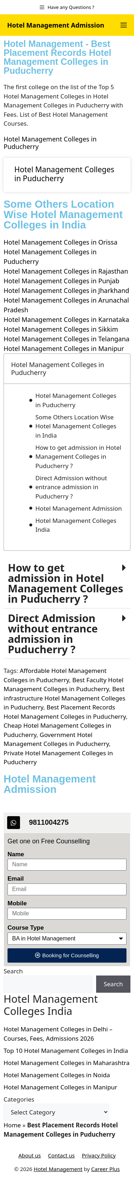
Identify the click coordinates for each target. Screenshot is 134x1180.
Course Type (26, 927)
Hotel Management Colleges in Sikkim (61, 329)
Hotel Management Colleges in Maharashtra (67, 1063)
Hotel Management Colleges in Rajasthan (66, 271)
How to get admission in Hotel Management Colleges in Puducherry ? (78, 456)
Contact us (61, 1155)
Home (12, 1125)
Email (16, 878)
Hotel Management (58, 1168)
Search (13, 971)
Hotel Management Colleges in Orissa (61, 242)
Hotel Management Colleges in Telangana (66, 338)
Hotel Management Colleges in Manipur (64, 348)
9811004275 (49, 822)
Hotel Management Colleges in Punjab (61, 280)
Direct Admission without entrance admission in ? (53, 633)
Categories (19, 1099)
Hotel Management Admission (55, 25)
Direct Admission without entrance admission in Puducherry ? (71, 487)
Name (16, 854)
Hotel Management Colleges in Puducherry (50, 143)
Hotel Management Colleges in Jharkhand (66, 290)
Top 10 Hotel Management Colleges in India (66, 1050)
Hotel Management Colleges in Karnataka (66, 319)
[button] (67, 583)
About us (29, 1155)
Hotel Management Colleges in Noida (57, 1075)
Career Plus (105, 1168)
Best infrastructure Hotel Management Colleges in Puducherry (64, 698)
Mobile (17, 903)
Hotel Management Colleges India (75, 525)
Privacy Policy (99, 1155)
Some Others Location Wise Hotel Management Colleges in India (75, 426)
